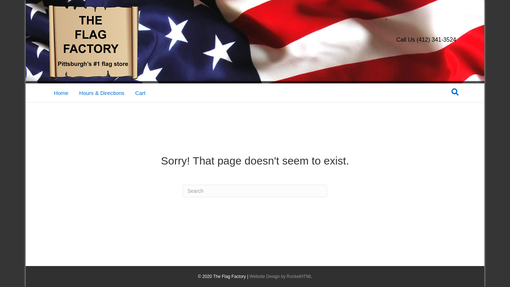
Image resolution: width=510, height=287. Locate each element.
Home (61, 93)
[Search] (455, 92)
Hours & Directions (101, 93)
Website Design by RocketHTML (280, 276)
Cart (140, 93)
